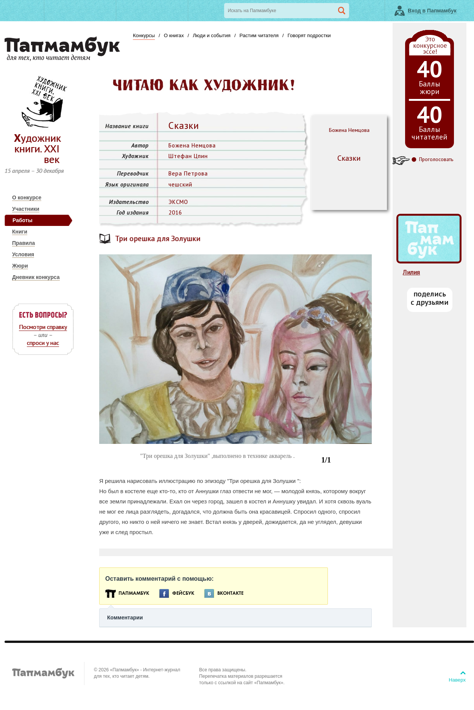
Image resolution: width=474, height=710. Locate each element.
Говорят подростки (309, 35)
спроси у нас (43, 342)
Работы (22, 220)
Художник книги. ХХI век (37, 148)
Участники (25, 209)
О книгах (174, 35)
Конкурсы (144, 35)
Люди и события (212, 35)
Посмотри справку (43, 327)
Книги (19, 232)
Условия (23, 254)
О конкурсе (26, 197)
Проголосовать (436, 159)
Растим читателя (259, 35)
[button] (320, 264)
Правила (23, 243)
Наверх (457, 680)
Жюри (20, 266)
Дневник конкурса (36, 277)
